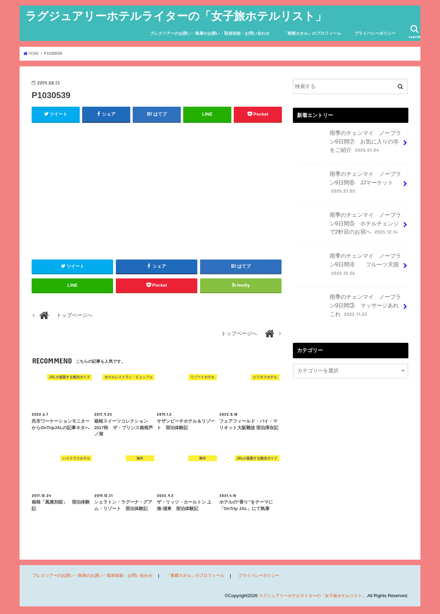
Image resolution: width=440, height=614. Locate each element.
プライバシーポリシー (375, 33)
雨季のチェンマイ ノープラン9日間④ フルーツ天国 (348, 263)
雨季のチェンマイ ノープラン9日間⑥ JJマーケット (348, 183)
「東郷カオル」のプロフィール (312, 33)
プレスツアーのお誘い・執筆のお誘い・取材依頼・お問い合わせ (210, 33)
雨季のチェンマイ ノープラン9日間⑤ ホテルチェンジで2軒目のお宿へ (348, 223)
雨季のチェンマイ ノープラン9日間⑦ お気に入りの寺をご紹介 (348, 142)
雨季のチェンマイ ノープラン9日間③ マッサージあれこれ (348, 304)
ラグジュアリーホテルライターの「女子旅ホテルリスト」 (176, 15)
